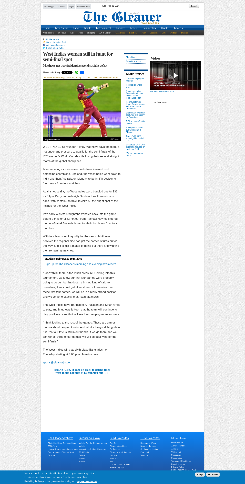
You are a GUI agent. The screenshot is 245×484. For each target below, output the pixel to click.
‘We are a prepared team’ (135, 154)
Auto (72, 32)
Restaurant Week (148, 443)
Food (80, 32)
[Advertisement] (81, 400)
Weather (144, 455)
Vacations (154, 32)
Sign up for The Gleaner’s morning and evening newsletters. (81, 264)
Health (164, 27)
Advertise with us (179, 446)
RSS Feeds (84, 452)
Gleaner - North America (120, 452)
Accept (200, 474)
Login (71, 7)
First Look (144, 452)
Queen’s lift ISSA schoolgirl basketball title (135, 138)
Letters (134, 27)
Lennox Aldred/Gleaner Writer (105, 77)
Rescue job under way (134, 86)
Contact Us (176, 452)
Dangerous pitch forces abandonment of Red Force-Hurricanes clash (135, 94)
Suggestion (176, 455)
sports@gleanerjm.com (57, 362)
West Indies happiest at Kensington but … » (82, 372)
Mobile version (52, 39)
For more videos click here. (162, 91)
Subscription (176, 458)
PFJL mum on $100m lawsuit (135, 122)
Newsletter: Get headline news (92, 449)
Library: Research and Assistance (63, 449)
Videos (82, 461)
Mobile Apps (49, 7)
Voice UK (114, 458)
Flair (143, 32)
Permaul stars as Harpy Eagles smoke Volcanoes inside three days (135, 105)
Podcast (173, 32)
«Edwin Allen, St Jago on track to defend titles (82, 369)
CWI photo (114, 139)
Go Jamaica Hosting (149, 449)
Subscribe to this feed (56, 42)
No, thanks (213, 474)
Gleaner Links (178, 438)
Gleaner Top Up (117, 467)
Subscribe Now (83, 7)
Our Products (177, 443)
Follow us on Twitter (55, 48)
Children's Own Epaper (120, 464)
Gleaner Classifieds (118, 446)
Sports (87, 27)
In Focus (62, 32)
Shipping (91, 32)
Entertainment (103, 27)
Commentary (149, 27)
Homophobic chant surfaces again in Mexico (134, 130)
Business (120, 27)
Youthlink (114, 455)
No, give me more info (87, 481)
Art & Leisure (105, 32)
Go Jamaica (115, 449)
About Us (175, 449)
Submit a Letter (178, 464)
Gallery (82, 455)
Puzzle (82, 458)
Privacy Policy (177, 467)
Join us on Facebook (55, 45)
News (76, 27)
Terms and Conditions (181, 461)
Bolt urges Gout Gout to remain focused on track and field (135, 147)
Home (47, 27)
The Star (113, 443)
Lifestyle (178, 27)
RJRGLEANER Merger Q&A (183, 470)
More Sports (131, 57)
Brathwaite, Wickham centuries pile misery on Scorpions (135, 115)
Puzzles (184, 32)
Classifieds (120, 32)
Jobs (164, 32)
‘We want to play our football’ (135, 79)
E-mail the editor (133, 61)
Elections (133, 32)
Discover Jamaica (148, 446)
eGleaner (61, 7)
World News (48, 32)
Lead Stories (61, 27)
